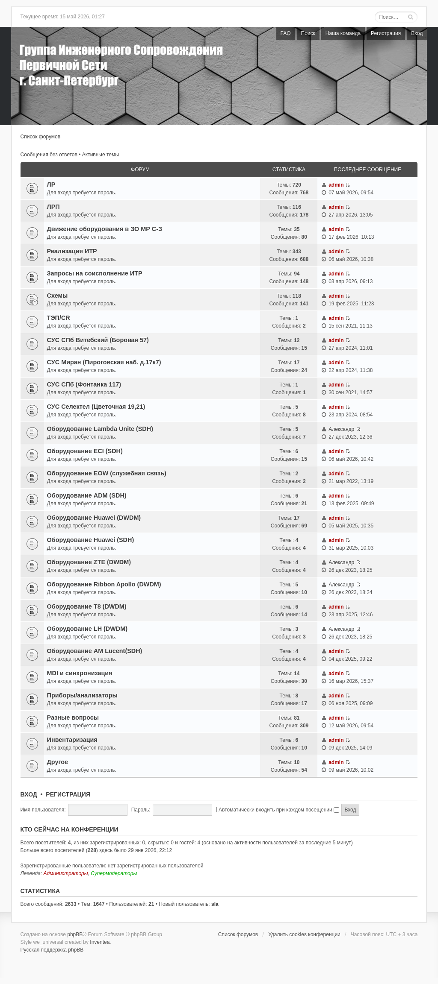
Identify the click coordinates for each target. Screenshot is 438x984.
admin (335, 185)
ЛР (51, 184)
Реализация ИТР (72, 251)
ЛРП (53, 206)
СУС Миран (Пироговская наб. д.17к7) (104, 362)
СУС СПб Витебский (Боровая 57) (98, 340)
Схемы (57, 295)
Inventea (100, 942)
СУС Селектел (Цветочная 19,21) (96, 406)
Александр (341, 429)
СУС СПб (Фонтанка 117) (84, 384)
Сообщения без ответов (49, 155)
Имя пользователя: (43, 810)
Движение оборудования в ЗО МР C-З (104, 229)
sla (215, 904)
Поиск (308, 33)
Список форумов (41, 137)
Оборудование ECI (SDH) (85, 451)
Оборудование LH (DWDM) (87, 628)
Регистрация (386, 33)
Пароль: (141, 810)
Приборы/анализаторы (82, 695)
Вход (417, 33)
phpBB (75, 934)
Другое (57, 761)
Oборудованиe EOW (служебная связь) (106, 473)
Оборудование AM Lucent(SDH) (94, 650)
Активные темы (100, 155)
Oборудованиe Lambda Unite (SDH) (100, 428)
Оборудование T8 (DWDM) (87, 606)
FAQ (286, 33)
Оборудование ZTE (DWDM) (89, 562)
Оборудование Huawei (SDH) (90, 539)
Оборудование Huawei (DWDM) (94, 517)
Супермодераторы (114, 873)
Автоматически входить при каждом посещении (279, 810)
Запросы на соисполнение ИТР (94, 273)
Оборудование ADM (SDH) (87, 495)
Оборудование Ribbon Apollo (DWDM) (104, 584)
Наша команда (343, 33)
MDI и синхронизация (79, 673)
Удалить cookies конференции (304, 934)
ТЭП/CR (58, 317)
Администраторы (66, 873)
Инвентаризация (72, 739)
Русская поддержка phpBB (52, 950)
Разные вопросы (73, 717)
